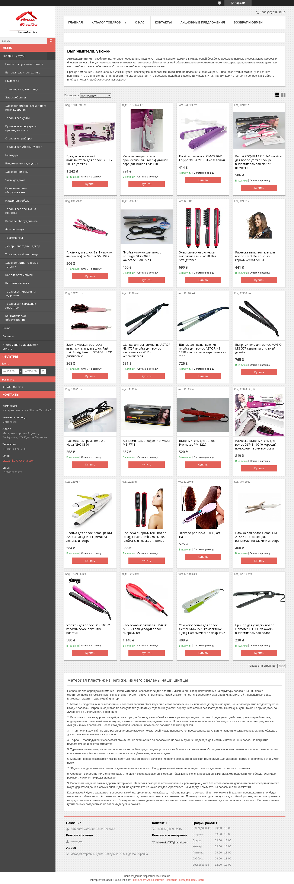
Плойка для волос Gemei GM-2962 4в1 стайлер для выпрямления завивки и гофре (257, 537)
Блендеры (12, 155)
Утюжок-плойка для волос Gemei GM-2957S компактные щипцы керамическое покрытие (202, 629)
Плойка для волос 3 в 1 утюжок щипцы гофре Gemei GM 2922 (89, 254)
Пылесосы (12, 81)
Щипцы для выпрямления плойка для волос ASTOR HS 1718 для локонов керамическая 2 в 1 (202, 350)
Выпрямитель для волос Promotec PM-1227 (197, 442)
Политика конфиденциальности (185, 879)
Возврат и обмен (248, 22)
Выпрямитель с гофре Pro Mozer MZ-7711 (146, 442)
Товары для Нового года (21, 254)
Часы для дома (15, 180)
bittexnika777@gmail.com (19, 460)
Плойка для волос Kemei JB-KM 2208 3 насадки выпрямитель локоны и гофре (89, 537)
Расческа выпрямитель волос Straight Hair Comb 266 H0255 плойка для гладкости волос (144, 537)
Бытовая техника (17, 283)
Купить (90, 184)
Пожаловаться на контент (148, 879)
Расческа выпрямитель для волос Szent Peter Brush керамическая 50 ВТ (255, 256)
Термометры (14, 238)
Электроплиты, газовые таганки (21, 264)
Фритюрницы (14, 229)
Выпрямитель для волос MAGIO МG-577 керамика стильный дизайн (258, 348)
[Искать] (51, 41)
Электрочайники (17, 172)
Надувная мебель (17, 200)
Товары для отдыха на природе (20, 211)
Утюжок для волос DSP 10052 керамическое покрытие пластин (88, 629)
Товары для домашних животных (20, 305)
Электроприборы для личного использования (25, 107)
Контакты (163, 22)
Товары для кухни (17, 118)
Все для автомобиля (19, 275)
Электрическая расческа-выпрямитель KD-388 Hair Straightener (197, 256)
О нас (6, 328)
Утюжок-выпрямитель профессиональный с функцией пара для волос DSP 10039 (145, 160)
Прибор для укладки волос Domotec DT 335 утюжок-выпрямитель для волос (254, 629)
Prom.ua (165, 876)
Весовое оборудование (21, 221)
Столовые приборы (18, 138)
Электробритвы (16, 97)
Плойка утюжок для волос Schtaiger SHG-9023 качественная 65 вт (142, 256)
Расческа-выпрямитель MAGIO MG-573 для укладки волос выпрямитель (145, 629)
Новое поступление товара (24, 64)
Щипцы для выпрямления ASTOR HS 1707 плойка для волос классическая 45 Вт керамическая (146, 350)
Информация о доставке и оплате (20, 346)
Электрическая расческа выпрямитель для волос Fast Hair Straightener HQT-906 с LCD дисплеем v (89, 350)
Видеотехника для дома (21, 163)
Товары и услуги (14, 56)
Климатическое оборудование (16, 190)
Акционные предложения (202, 22)
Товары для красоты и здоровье (20, 293)
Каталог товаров (106, 22)
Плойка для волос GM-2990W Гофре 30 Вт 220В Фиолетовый (202, 158)
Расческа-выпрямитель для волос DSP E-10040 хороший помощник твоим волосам (256, 444)
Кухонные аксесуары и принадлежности (20, 128)
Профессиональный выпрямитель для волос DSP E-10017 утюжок (89, 160)
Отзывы (8, 336)
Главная (75, 22)
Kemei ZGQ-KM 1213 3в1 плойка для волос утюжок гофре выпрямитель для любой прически (258, 162)
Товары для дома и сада (21, 89)
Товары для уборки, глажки (23, 147)
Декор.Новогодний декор (22, 246)
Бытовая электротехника (22, 72)
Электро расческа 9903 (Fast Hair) (199, 535)
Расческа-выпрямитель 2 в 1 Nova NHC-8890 (87, 442)
